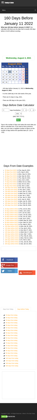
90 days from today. (12, 353)
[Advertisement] (18, 44)
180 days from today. (12, 363)
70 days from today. (12, 343)
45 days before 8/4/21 (11, 214)
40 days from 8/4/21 (11, 174)
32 (27, 74)
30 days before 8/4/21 (11, 211)
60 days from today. (12, 338)
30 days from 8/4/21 (11, 172)
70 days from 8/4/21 (11, 182)
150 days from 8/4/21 (11, 195)
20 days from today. (12, 317)
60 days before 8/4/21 (11, 218)
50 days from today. (12, 333)
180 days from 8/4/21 (11, 201)
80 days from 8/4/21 (11, 184)
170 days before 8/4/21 (12, 238)
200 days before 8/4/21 (12, 244)
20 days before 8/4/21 (11, 209)
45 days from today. (12, 330)
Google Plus (12, 265)
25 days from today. (12, 320)
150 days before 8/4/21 (12, 234)
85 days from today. (12, 350)
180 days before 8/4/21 (12, 240)
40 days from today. (12, 328)
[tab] (8, 309)
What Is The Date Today (28, 413)
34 (27, 80)
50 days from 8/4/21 (11, 178)
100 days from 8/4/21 (11, 187)
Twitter (13, 271)
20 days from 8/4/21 (11, 170)
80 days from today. (12, 348)
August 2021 (15, 64)
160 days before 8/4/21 (12, 236)
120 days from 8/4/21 (11, 189)
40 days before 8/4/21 (11, 212)
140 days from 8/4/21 (11, 193)
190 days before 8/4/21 (12, 242)
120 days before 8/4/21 (12, 228)
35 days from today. (12, 325)
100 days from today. (12, 358)
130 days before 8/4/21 (12, 230)
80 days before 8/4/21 (11, 222)
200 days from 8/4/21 (11, 205)
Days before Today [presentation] (23, 309)
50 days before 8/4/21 (11, 216)
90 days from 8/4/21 (11, 186)
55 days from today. (12, 335)
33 (27, 77)
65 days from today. (12, 340)
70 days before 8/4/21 (11, 220)
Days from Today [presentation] (8, 309)
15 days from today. (12, 315)
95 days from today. (12, 355)
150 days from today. (12, 361)
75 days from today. (12, 345)
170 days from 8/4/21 (11, 199)
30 (27, 69)
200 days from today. (12, 366)
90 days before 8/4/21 (11, 224)
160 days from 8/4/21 (11, 197)
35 (27, 82)
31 (27, 72)
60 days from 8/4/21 (11, 180)
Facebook (12, 260)
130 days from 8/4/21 (11, 191)
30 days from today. (12, 323)
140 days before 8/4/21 (12, 232)
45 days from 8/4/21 (11, 176)
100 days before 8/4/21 (12, 226)
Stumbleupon (29, 272)
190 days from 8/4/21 (11, 203)
